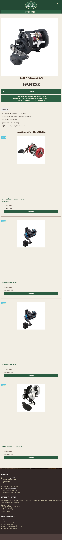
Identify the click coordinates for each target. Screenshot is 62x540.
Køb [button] (17, 91)
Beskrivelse (5, 109)
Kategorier (31, 12)
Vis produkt (31, 211)
